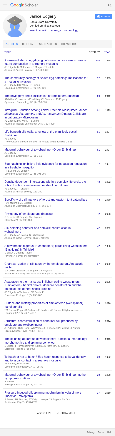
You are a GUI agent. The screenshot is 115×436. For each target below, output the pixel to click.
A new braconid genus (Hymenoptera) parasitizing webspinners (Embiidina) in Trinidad (45, 247)
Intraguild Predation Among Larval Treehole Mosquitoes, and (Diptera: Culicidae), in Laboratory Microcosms (45, 113)
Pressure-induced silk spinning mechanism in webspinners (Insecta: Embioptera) (42, 394)
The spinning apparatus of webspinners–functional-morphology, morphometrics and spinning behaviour (46, 340)
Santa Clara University (43, 21)
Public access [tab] (47, 44)
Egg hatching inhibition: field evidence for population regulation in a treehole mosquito (45, 165)
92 (98, 78)
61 (98, 110)
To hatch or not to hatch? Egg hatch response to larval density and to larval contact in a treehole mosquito (45, 358)
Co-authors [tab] (69, 44)
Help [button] (109, 432)
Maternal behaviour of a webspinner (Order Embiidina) (40, 149)
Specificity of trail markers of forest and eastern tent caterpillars (45, 199)
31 (98, 339)
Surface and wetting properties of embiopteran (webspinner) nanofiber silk (43, 304)
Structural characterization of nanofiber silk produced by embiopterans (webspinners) (41, 322)
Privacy (91, 432)
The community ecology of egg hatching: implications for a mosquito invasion (45, 79)
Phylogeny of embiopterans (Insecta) (28, 213)
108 (98, 60)
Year (107, 52)
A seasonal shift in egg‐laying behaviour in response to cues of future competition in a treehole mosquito (45, 62)
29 (98, 357)
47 (98, 164)
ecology (56, 30)
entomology (71, 30)
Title (7, 52)
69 (98, 96)
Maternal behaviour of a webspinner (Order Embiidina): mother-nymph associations (46, 376)
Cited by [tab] (27, 44)
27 (98, 392)
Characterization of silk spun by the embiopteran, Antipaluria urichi (43, 265)
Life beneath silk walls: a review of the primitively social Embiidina (40, 133)
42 (98, 214)
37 (98, 264)
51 (98, 131)
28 (98, 374)
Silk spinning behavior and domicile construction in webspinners (37, 229)
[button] (5, 5)
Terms (101, 432)
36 (98, 281)
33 (98, 303)
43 (98, 181)
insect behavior (39, 30)
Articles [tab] (12, 44)
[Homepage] (24, 5)
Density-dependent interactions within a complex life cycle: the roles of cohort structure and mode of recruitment (45, 183)
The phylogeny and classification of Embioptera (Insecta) (41, 95)
